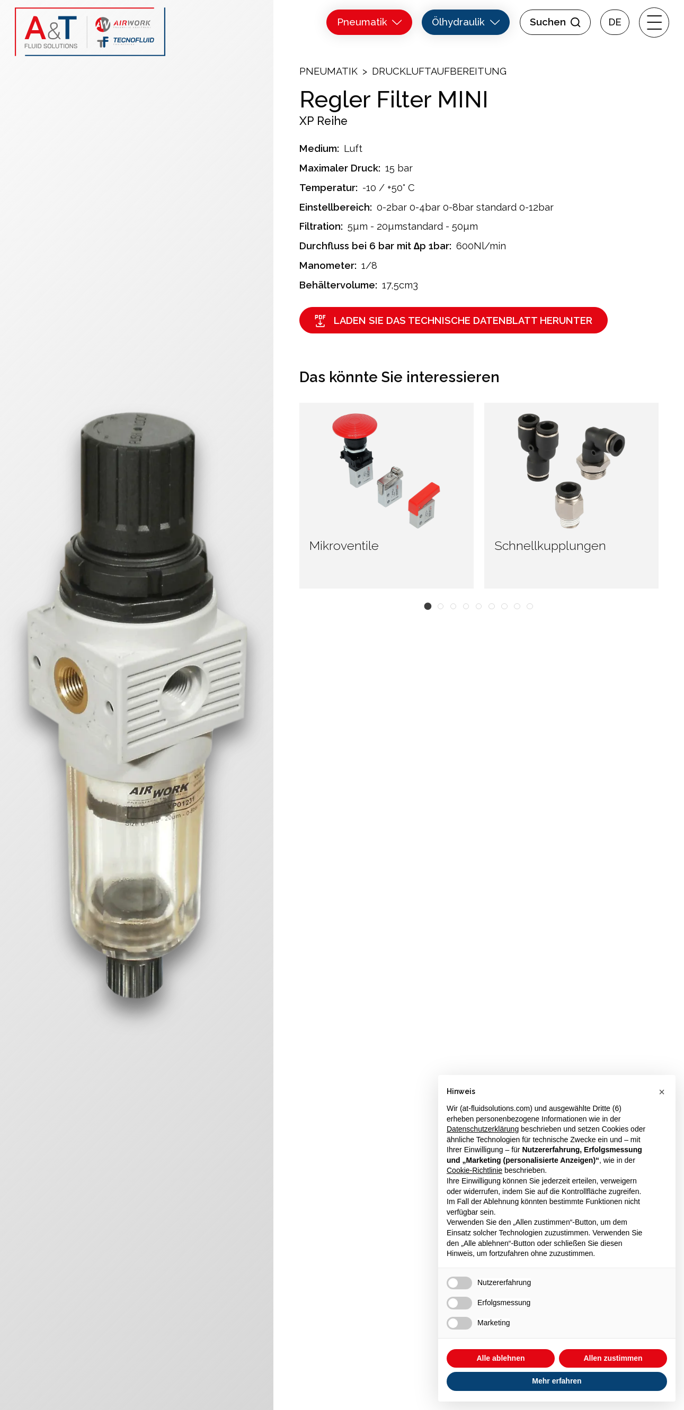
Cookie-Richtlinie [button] (474, 1170)
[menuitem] (614, 22)
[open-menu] (654, 22)
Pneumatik (328, 71)
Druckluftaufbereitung (439, 71)
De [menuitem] (614, 22)
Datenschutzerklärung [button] (483, 1129)
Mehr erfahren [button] (556, 1381)
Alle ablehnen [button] (500, 1358)
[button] (427, 606)
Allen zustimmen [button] (612, 1358)
